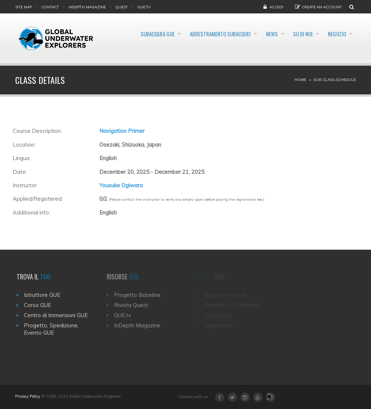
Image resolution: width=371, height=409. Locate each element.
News (294, 34)
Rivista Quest (134, 305)
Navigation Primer (122, 130)
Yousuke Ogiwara (121, 185)
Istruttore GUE (44, 294)
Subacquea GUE (160, 34)
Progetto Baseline (140, 294)
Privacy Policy (27, 396)
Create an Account (322, 7)
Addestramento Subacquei (233, 34)
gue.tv (144, 7)
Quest (121, 7)
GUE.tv (125, 315)
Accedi (276, 7)
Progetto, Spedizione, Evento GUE (53, 329)
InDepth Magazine (87, 7)
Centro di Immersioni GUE (58, 315)
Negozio (334, 52)
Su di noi (333, 34)
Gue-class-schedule (334, 79)
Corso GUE (39, 305)
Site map (23, 7)
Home (300, 79)
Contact (50, 7)
